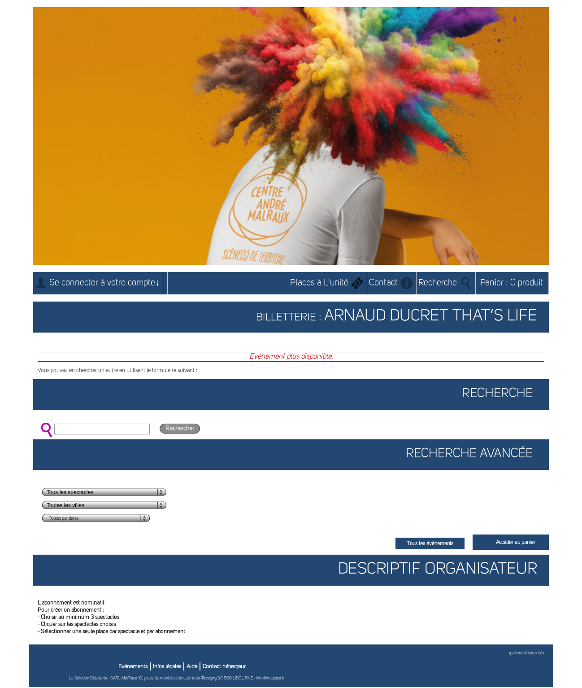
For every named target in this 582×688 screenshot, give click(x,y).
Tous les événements (430, 544)
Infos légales (167, 667)
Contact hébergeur (224, 667)
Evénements (133, 667)
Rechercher (179, 429)
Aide (192, 667)
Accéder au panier (515, 542)
